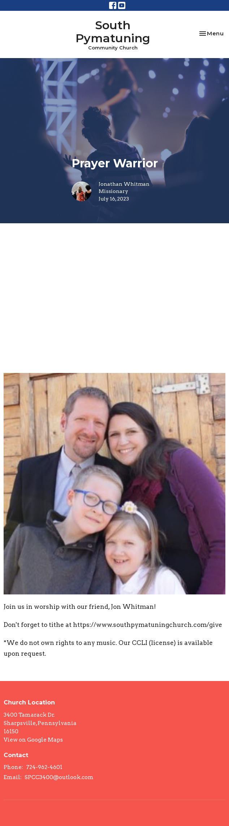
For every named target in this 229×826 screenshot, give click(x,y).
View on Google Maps (33, 740)
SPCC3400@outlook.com (59, 777)
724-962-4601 (44, 767)
